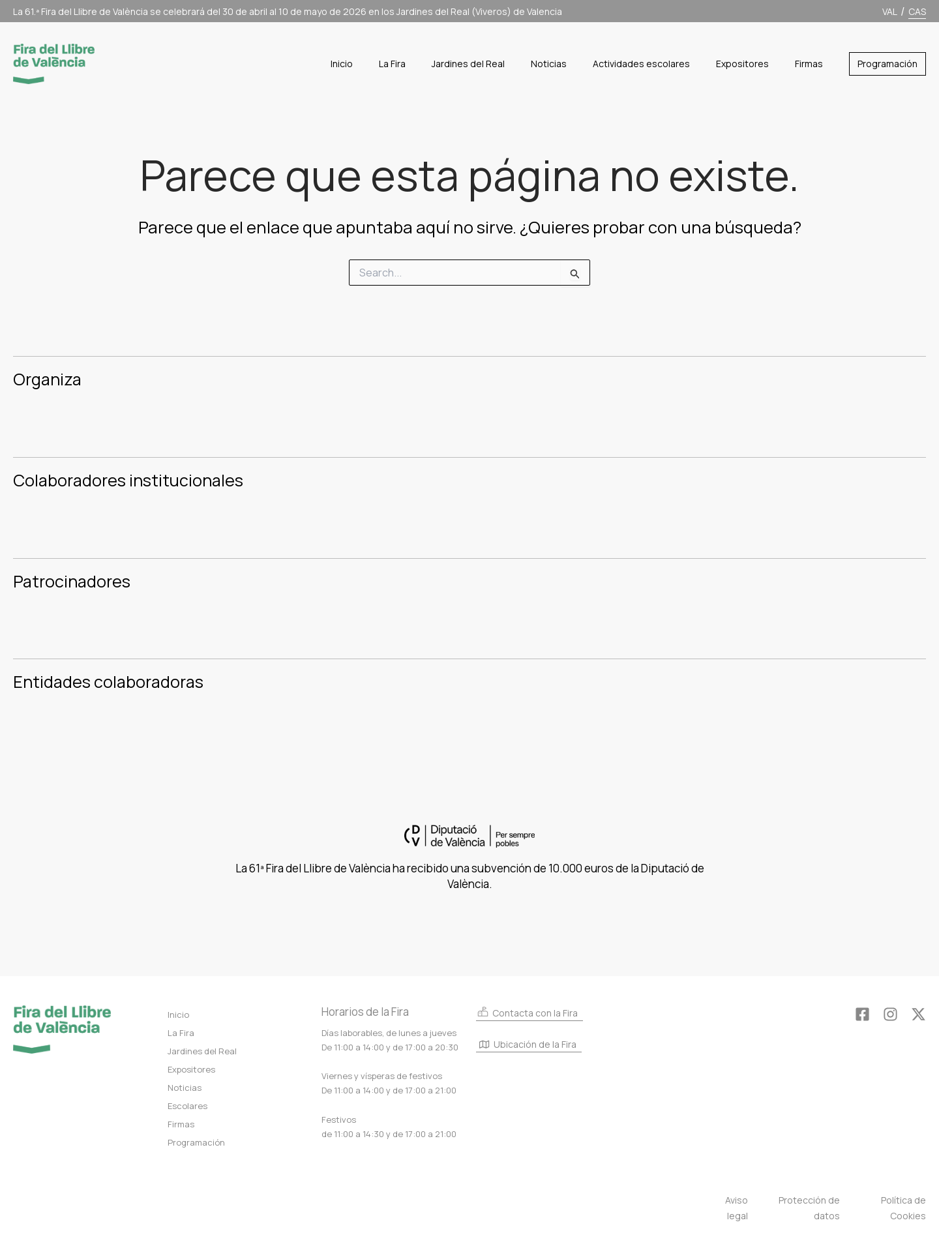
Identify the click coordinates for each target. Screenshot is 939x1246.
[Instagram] (890, 1014)
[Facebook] (862, 1014)
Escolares (187, 1106)
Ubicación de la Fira (527, 1045)
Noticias (184, 1087)
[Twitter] (918, 1014)
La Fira (181, 1033)
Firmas (181, 1124)
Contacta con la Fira (527, 1012)
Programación (196, 1142)
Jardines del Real (202, 1051)
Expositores (191, 1069)
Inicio (178, 1014)
